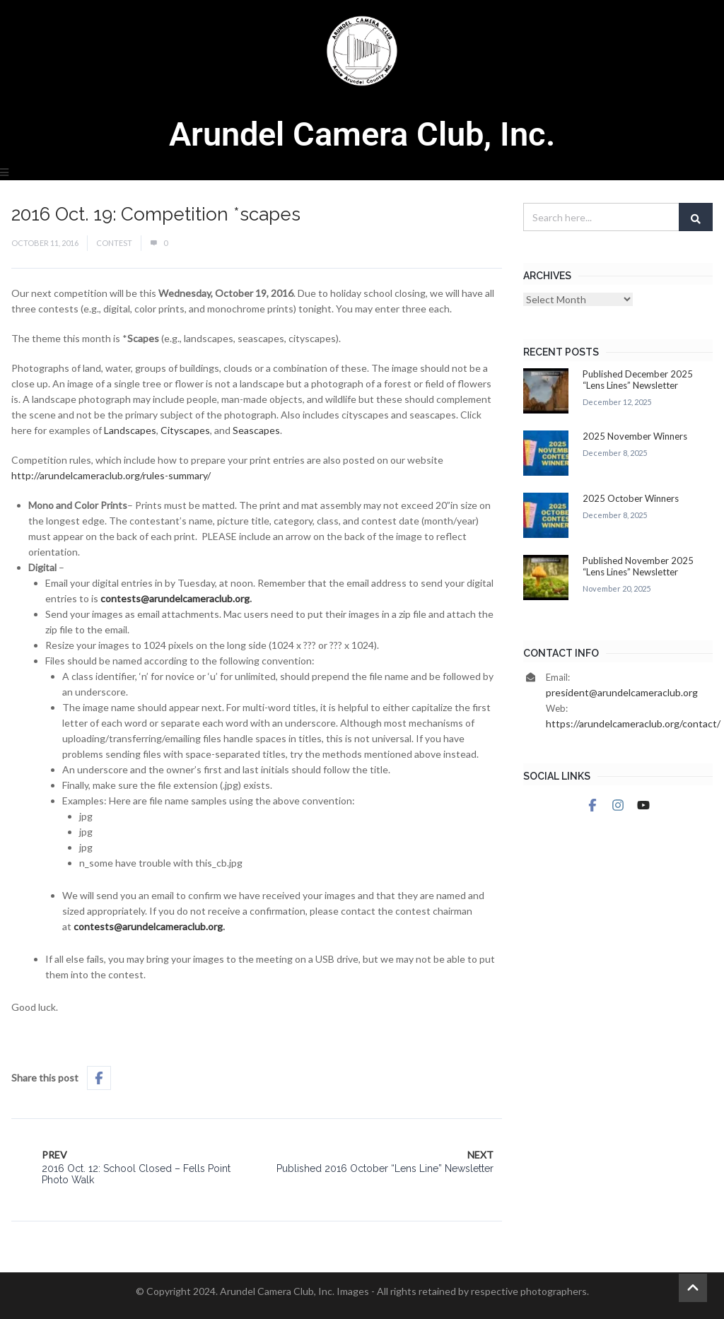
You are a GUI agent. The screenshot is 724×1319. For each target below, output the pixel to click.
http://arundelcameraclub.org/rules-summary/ (111, 475)
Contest (114, 242)
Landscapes (130, 430)
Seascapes (256, 430)
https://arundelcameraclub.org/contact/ (633, 723)
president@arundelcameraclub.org (622, 692)
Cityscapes (185, 430)
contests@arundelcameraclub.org (175, 598)
